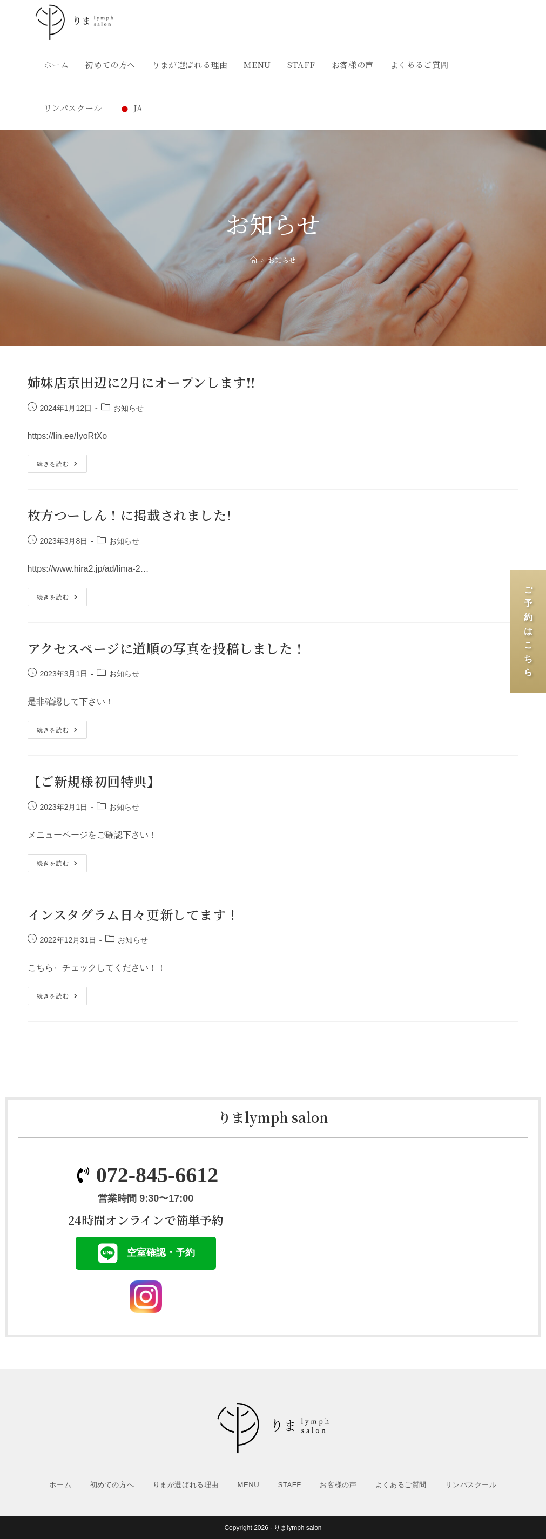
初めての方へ (112, 1485)
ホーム (60, 1485)
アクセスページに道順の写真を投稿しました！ (167, 648)
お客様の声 (338, 1485)
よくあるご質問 (401, 1485)
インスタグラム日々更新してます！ (134, 914)
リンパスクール (470, 1485)
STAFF (289, 1485)
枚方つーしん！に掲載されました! (130, 514)
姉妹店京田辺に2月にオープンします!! (141, 381)
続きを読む (59, 461)
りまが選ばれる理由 (186, 1485)
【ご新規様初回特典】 (94, 780)
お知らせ (282, 260)
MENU (249, 1485)
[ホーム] (253, 260)
